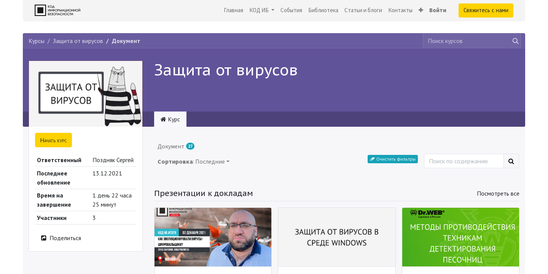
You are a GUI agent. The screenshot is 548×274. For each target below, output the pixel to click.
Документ (176, 146)
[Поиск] (511, 161)
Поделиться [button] (60, 238)
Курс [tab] (170, 119)
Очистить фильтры (393, 159)
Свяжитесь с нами (486, 10)
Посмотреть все (498, 193)
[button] (421, 10)
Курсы (37, 41)
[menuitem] (233, 10)
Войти (437, 10)
